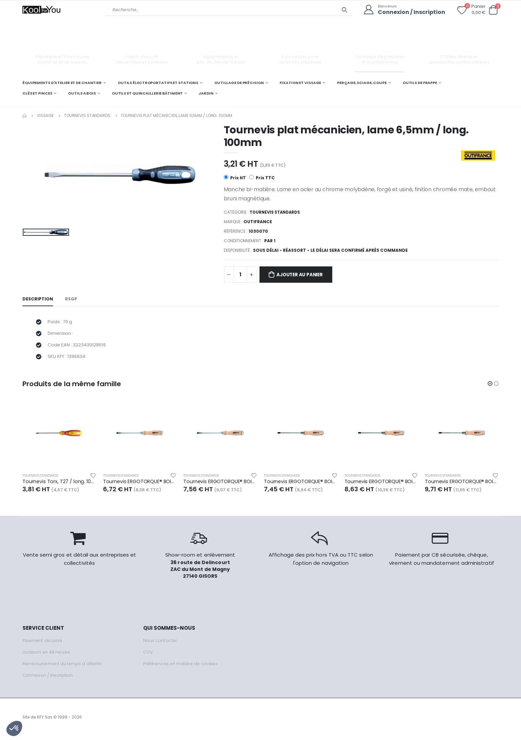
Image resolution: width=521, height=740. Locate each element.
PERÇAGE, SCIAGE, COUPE (362, 82)
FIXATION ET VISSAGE (300, 82)
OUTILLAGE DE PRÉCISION (239, 82)
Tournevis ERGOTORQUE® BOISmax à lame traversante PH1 (301, 485)
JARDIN (206, 93)
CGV (148, 656)
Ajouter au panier (303, 275)
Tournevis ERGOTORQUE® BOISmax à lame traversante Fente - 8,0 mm (220, 485)
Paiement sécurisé (43, 644)
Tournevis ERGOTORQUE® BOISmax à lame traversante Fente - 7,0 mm (140, 485)
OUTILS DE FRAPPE (420, 82)
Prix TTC (262, 178)
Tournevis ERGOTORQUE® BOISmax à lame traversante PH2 (381, 485)
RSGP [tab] (72, 299)
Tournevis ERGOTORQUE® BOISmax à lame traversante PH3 (462, 485)
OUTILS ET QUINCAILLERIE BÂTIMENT (147, 93)
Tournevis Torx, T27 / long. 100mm (59, 485)
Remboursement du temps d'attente (63, 667)
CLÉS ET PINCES (37, 93)
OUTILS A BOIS (82, 93)
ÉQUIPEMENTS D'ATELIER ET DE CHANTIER (62, 82)
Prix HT (235, 178)
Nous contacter (160, 644)
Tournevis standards (87, 115)
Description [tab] (38, 299)
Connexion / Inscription (409, 12)
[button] (493, 10)
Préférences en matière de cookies (183, 667)
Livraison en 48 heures (47, 656)
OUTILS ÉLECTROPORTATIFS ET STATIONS (158, 82)
